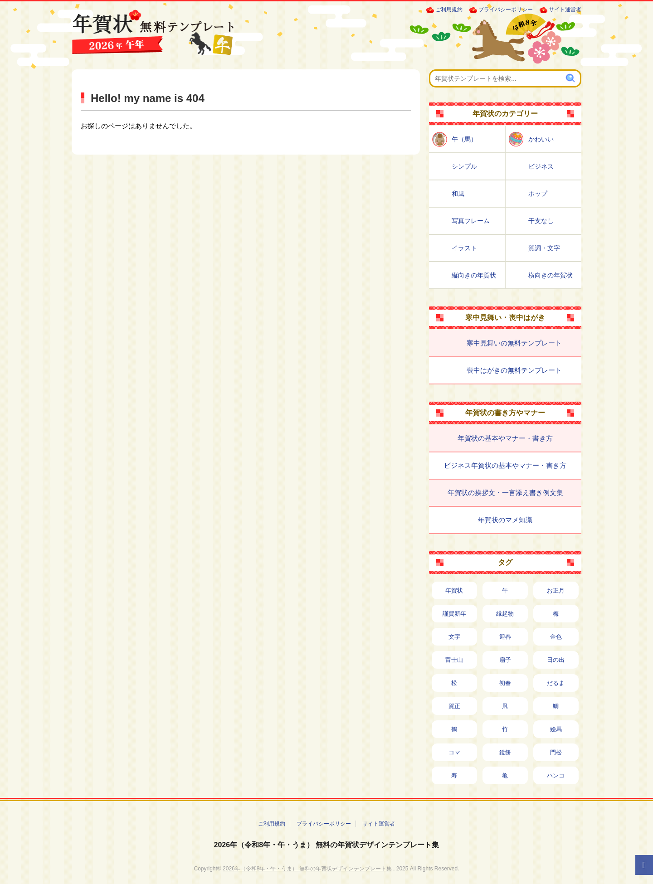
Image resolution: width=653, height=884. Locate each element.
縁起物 (505, 613)
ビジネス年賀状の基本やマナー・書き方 (505, 465)
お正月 (556, 590)
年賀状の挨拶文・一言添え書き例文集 (505, 492)
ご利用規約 (449, 9)
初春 (505, 683)
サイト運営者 (565, 9)
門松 (556, 752)
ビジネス (541, 166)
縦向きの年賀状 (474, 275)
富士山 (454, 659)
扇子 (505, 659)
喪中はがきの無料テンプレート (514, 370)
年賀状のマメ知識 (505, 520)
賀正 (454, 706)
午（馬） (464, 139)
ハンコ (556, 775)
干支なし (541, 220)
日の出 (556, 659)
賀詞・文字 (544, 248)
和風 (458, 193)
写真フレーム (471, 220)
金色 (556, 636)
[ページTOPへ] (644, 865)
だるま (556, 683)
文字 (454, 636)
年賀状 (454, 590)
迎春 (505, 636)
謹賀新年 (454, 613)
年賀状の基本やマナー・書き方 (505, 438)
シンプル (464, 166)
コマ (454, 752)
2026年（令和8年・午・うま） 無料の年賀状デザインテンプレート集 (326, 845)
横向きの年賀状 (550, 275)
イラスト (464, 248)
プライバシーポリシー (505, 9)
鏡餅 (505, 752)
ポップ (537, 193)
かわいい (541, 139)
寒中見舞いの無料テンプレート (514, 343)
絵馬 (556, 729)
